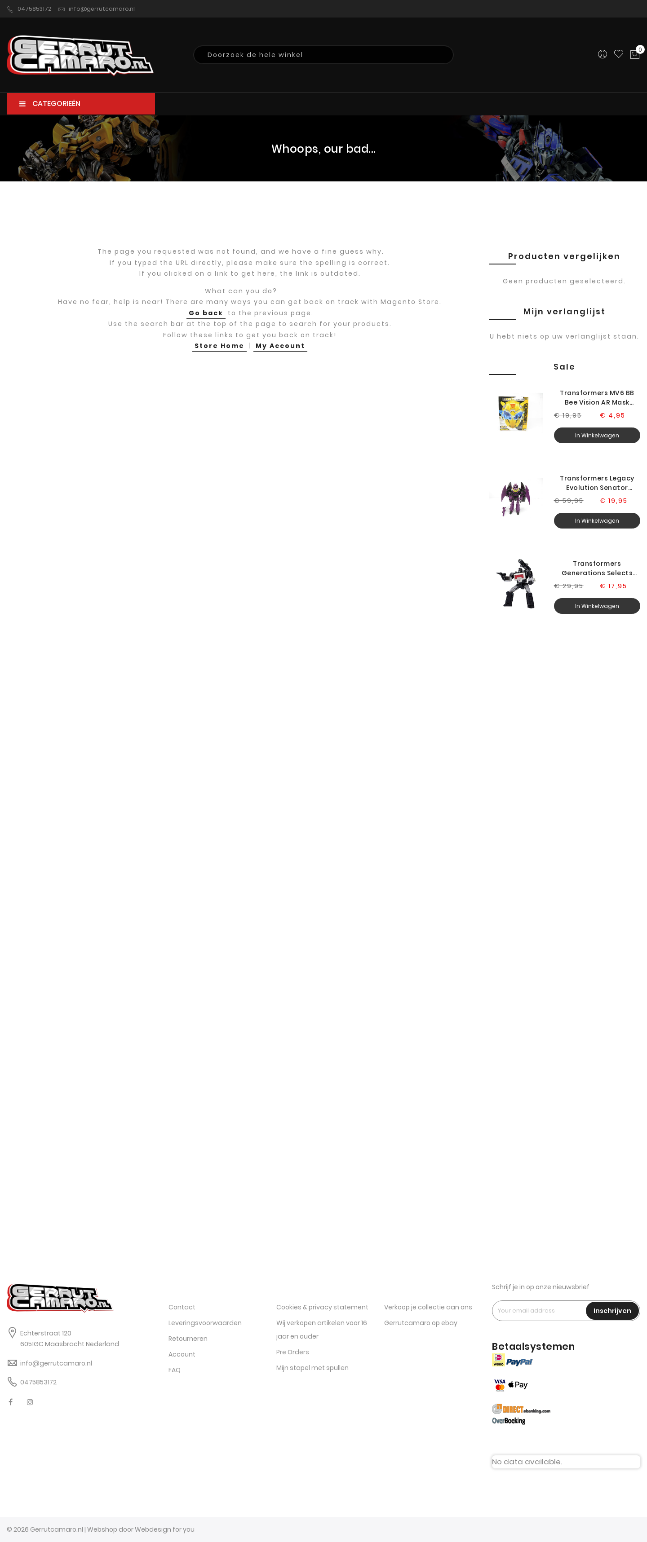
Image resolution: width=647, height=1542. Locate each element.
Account (181, 1354)
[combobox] (323, 55)
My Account (280, 345)
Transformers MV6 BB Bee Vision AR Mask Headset (597, 397)
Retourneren (188, 1338)
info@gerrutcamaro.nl (96, 9)
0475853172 (29, 9)
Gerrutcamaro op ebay (420, 1322)
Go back (206, 312)
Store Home (219, 345)
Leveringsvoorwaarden (205, 1322)
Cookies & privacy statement (322, 1307)
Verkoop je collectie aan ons (428, 1307)
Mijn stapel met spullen (312, 1367)
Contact (181, 1307)
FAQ (174, 1370)
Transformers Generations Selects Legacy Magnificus (597, 568)
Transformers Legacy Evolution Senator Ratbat (597, 483)
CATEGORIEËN (49, 103)
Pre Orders (292, 1352)
